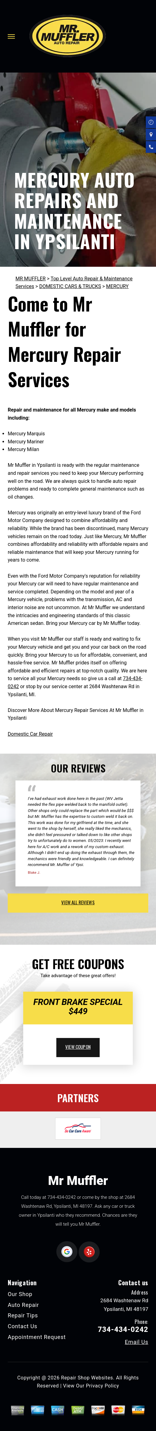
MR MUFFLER (30, 279)
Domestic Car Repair (30, 734)
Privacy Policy (102, 1386)
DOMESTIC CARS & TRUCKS (70, 286)
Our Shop (20, 1294)
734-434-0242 (61, 1197)
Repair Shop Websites (87, 1378)
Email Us (136, 1342)
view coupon (78, 1046)
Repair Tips (23, 1315)
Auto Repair (23, 1305)
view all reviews (77, 902)
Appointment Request (37, 1337)
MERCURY (117, 286)
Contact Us (22, 1326)
